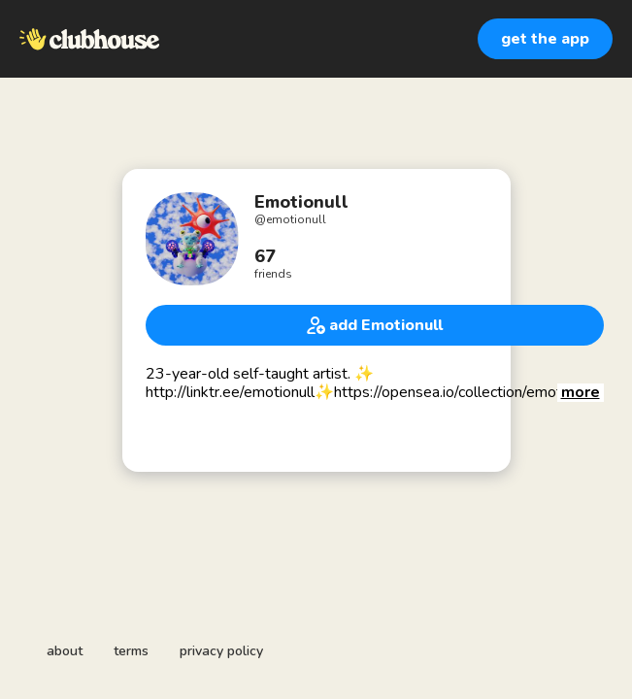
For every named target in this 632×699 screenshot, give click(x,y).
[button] (580, 392)
